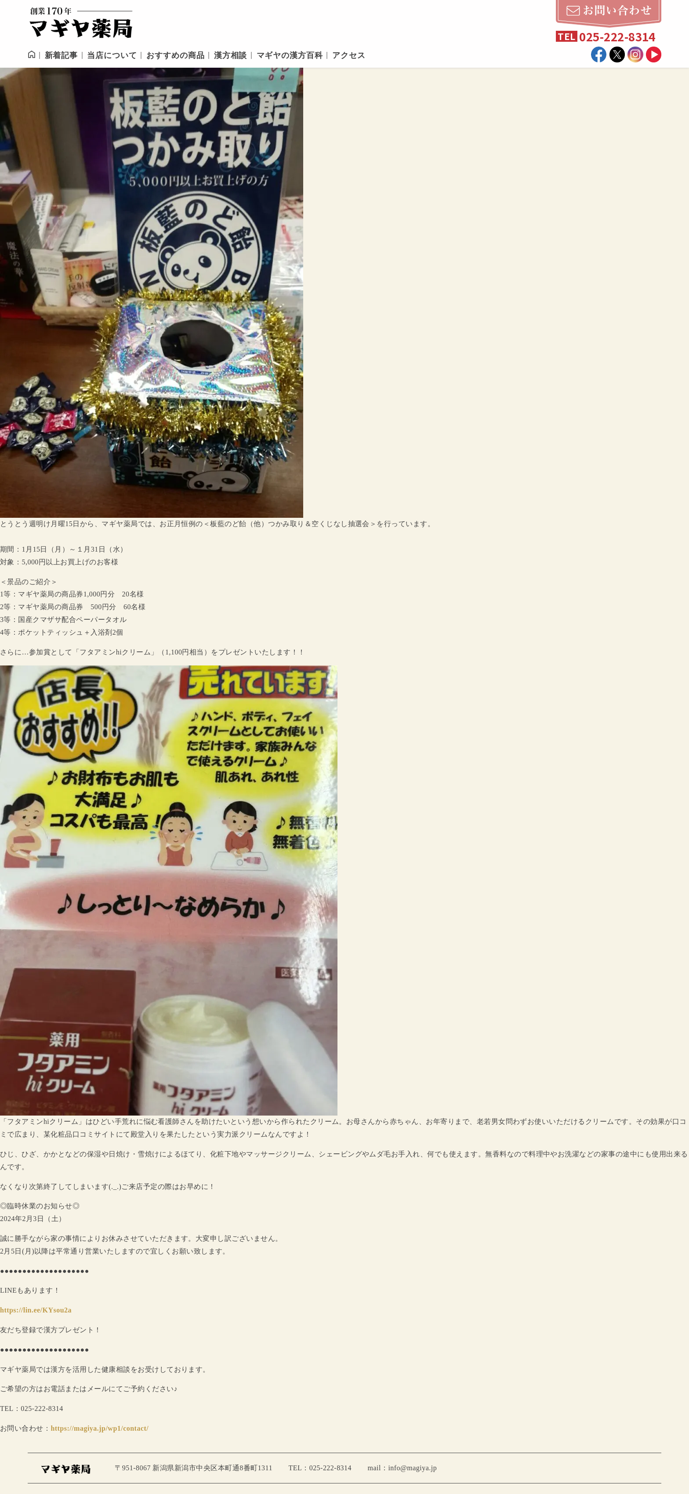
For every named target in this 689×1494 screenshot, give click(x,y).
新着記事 (61, 55)
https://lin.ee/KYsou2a (36, 1310)
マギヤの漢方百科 (290, 55)
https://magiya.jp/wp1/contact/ (100, 1428)
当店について (112, 55)
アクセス (349, 55)
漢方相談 (230, 55)
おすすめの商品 (175, 55)
